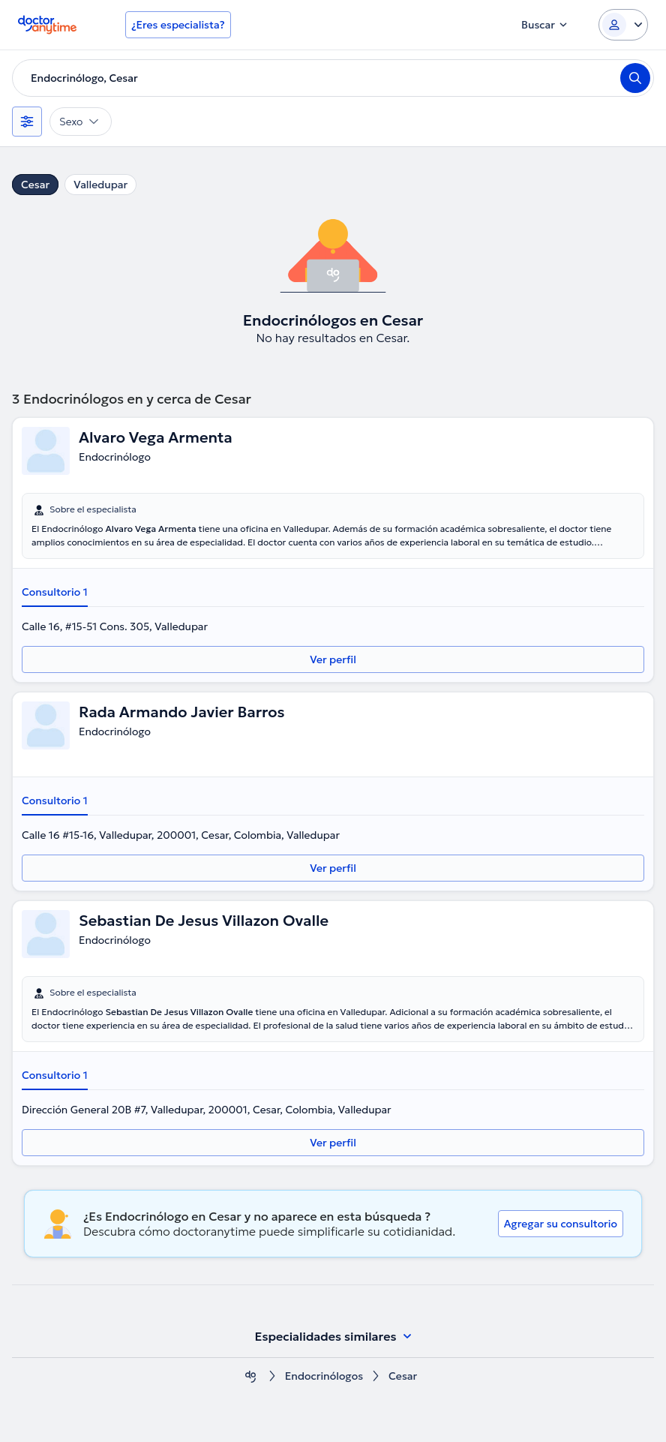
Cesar (35, 184)
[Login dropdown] (623, 25)
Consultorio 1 (55, 592)
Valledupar (101, 184)
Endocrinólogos (324, 1376)
